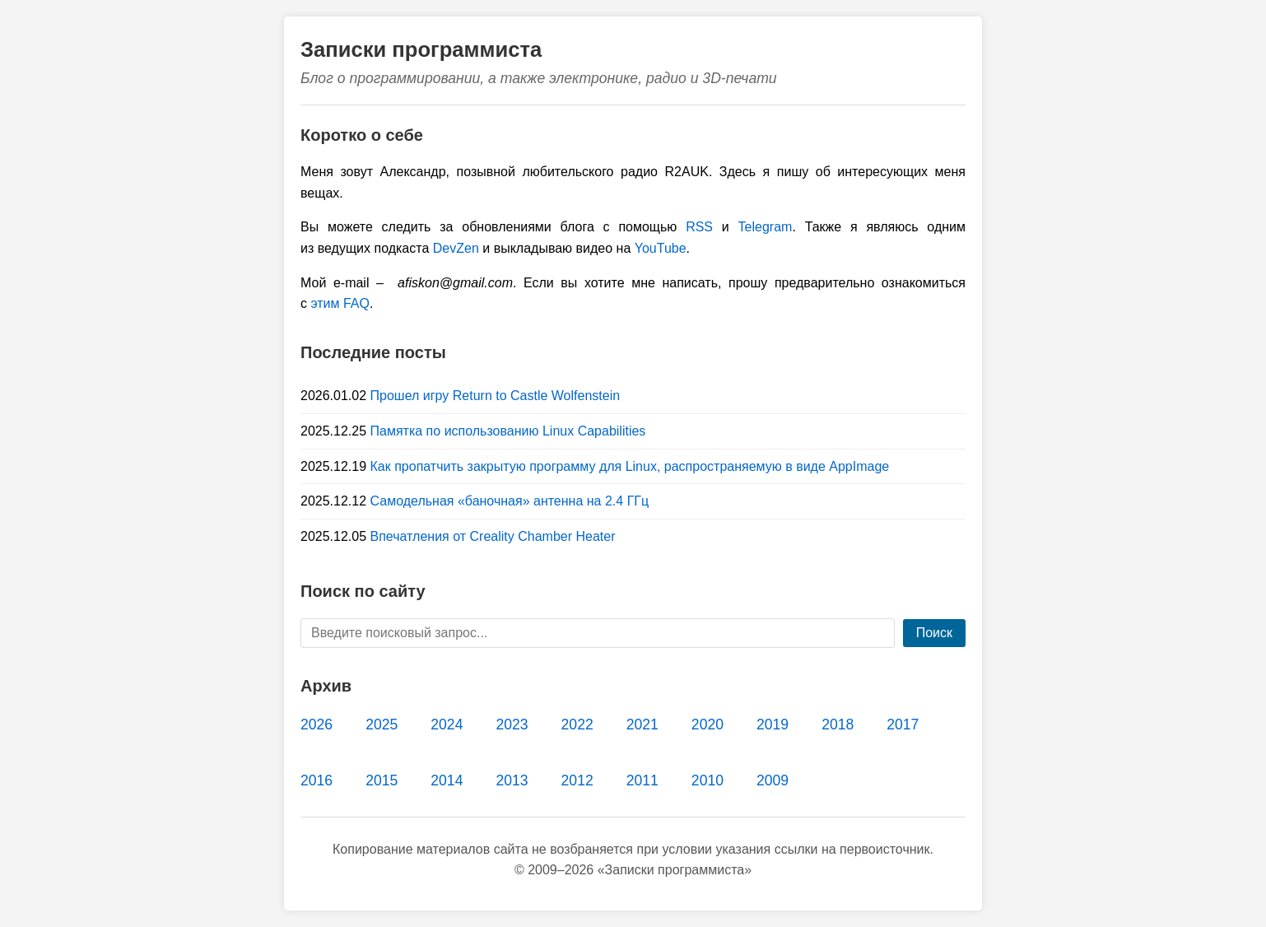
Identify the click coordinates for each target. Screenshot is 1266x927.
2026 (316, 724)
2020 (707, 724)
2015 (381, 780)
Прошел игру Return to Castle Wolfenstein (495, 396)
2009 (772, 780)
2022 (577, 724)
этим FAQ (340, 303)
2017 (903, 724)
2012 (577, 780)
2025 (381, 724)
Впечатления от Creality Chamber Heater (493, 536)
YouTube (661, 248)
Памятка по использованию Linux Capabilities (508, 431)
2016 (316, 780)
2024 (447, 724)
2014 (447, 780)
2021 (642, 724)
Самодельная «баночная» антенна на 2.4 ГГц (509, 501)
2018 (838, 724)
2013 (512, 780)
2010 (707, 780)
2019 (772, 724)
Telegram (765, 227)
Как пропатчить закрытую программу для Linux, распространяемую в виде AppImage (630, 466)
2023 (512, 724)
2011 (642, 780)
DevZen (456, 248)
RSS (699, 227)
